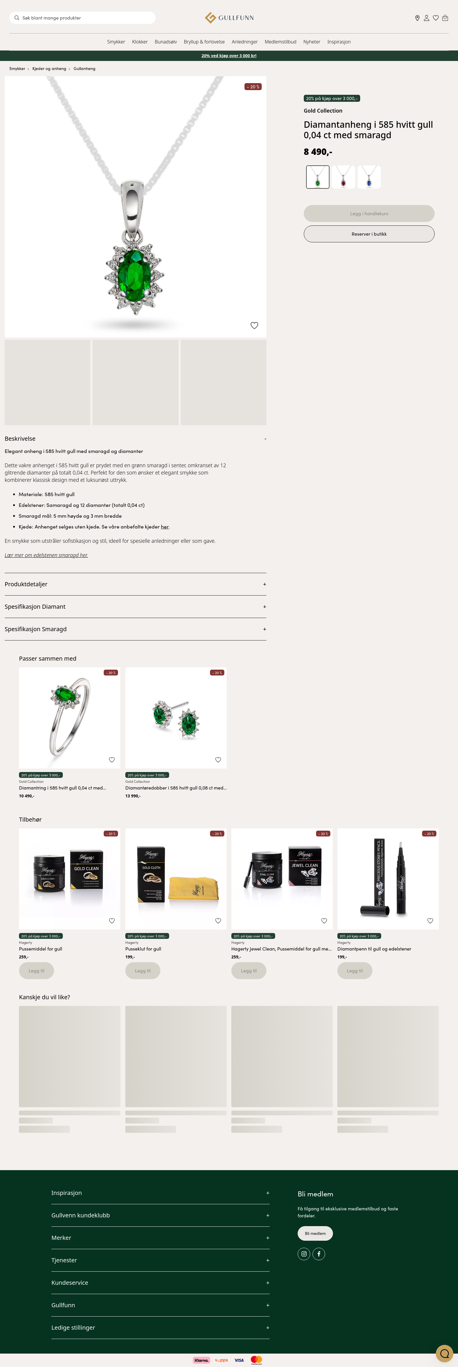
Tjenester (64, 1260)
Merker (61, 1238)
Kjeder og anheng (49, 68)
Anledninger (245, 41)
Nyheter (311, 41)
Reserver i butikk (369, 234)
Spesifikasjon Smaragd (36, 629)
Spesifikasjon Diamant (35, 606)
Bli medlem (315, 1233)
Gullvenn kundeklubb (80, 1215)
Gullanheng (85, 68)
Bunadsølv (166, 41)
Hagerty (25, 942)
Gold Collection (323, 110)
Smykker (116, 41)
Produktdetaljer (26, 584)
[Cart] (445, 17)
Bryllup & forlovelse (204, 41)
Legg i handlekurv (369, 213)
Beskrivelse (20, 438)
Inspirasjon (339, 41)
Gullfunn (63, 1305)
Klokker (140, 41)
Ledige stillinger (73, 1327)
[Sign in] (426, 18)
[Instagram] (304, 1254)
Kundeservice (69, 1283)
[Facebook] (318, 1254)
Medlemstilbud (280, 41)
